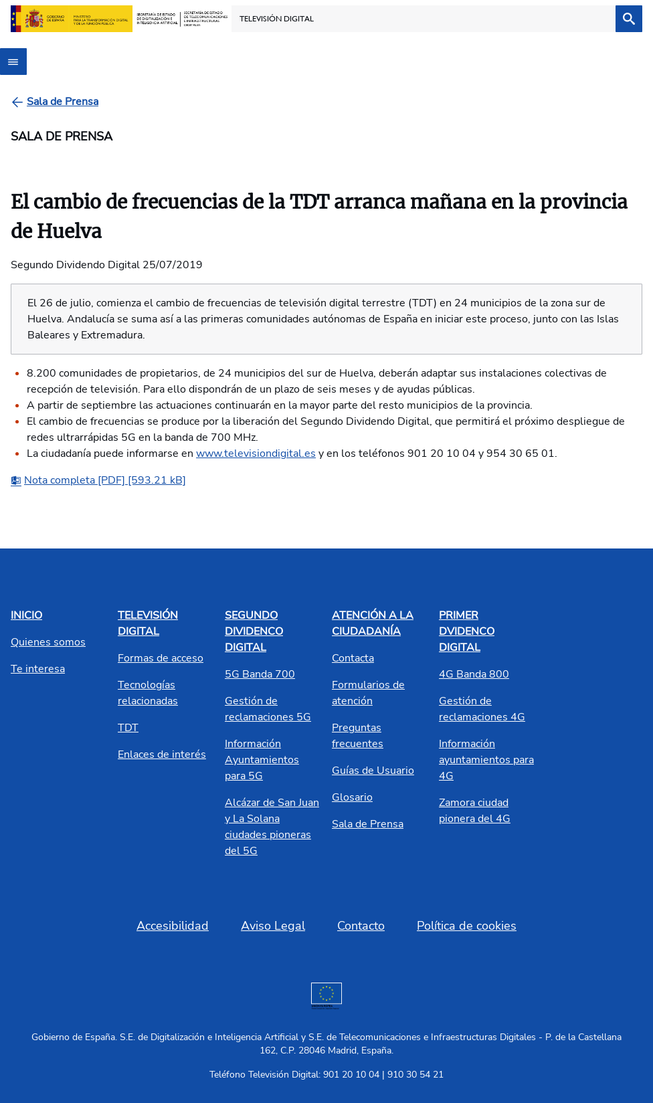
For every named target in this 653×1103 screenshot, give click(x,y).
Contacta (353, 658)
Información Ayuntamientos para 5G (262, 759)
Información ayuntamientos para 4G (486, 759)
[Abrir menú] (13, 61)
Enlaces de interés (162, 754)
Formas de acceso (160, 658)
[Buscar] (629, 18)
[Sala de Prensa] (62, 102)
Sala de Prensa (367, 824)
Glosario (352, 797)
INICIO (26, 615)
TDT (128, 727)
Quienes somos (48, 642)
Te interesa (38, 669)
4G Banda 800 (474, 674)
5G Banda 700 (260, 674)
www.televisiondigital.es (256, 453)
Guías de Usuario (373, 770)
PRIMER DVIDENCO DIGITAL (466, 631)
